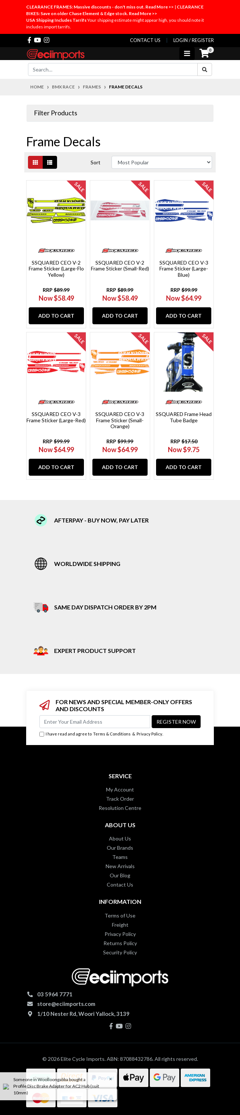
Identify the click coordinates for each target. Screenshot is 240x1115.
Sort (95, 162)
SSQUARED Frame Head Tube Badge (184, 417)
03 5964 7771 (55, 994)
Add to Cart (56, 315)
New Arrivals (120, 866)
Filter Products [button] (55, 113)
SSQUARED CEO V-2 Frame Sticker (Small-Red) (120, 265)
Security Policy (120, 952)
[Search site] (204, 69)
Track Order (120, 799)
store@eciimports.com (66, 1003)
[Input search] (113, 69)
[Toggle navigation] (187, 53)
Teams (120, 857)
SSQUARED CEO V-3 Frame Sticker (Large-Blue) (183, 268)
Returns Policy (120, 943)
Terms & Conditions (112, 733)
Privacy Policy (149, 733)
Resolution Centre (120, 808)
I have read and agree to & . (101, 734)
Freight (120, 925)
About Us (120, 838)
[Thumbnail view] (35, 162)
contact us (145, 40)
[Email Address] (94, 721)
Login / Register (193, 40)
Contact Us (120, 884)
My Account (120, 789)
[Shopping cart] (204, 53)
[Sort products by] (162, 162)
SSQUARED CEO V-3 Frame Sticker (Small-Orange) (119, 420)
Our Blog (120, 875)
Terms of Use (120, 915)
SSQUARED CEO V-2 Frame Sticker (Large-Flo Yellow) (56, 268)
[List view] (49, 162)
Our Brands (120, 848)
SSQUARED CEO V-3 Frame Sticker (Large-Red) (56, 417)
